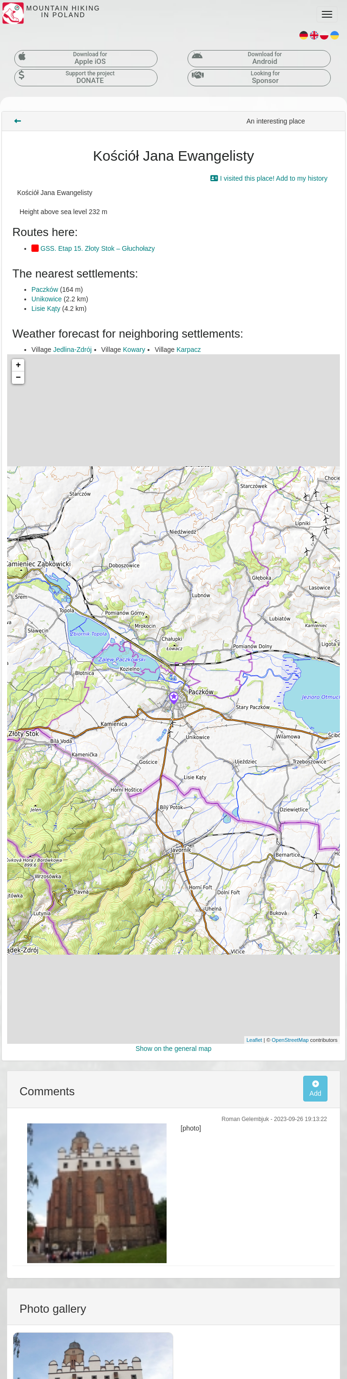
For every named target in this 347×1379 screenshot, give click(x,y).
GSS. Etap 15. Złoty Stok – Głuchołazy (93, 248)
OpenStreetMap (290, 1040)
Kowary (134, 349)
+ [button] (18, 365)
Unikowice (46, 299)
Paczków (44, 289)
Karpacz (189, 349)
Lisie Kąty (45, 308)
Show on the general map (174, 1048)
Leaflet (254, 1040)
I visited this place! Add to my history (268, 178)
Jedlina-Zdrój (72, 349)
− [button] (18, 377)
